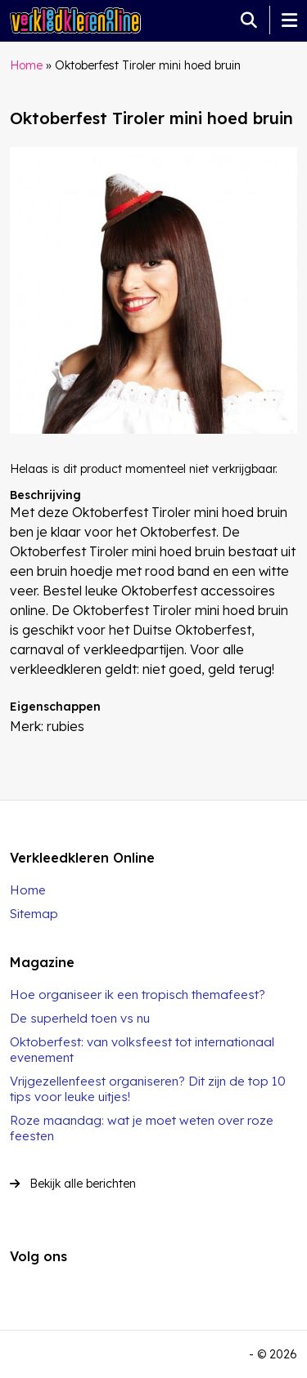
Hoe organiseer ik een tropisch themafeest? (137, 994)
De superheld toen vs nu (80, 1018)
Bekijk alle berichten (73, 1183)
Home (26, 65)
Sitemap (34, 913)
